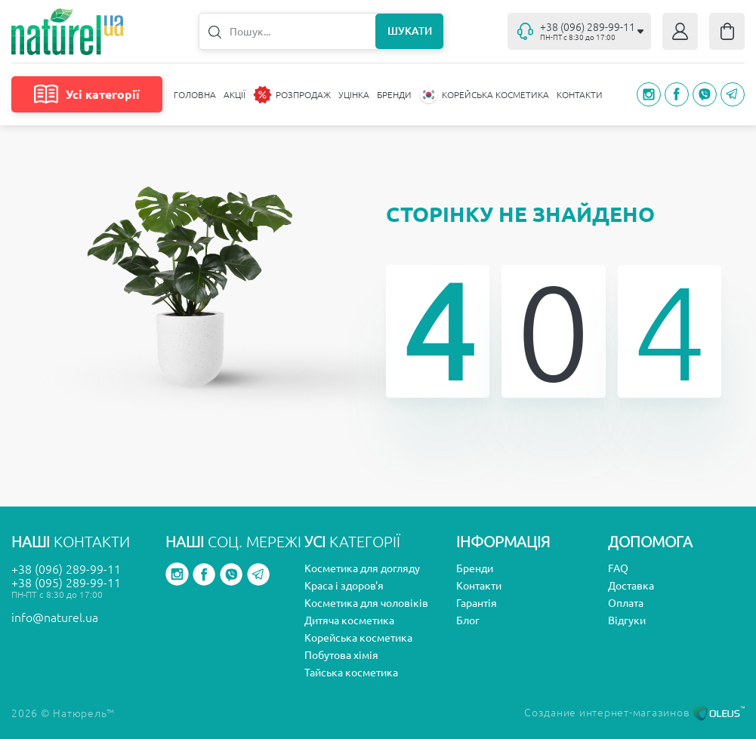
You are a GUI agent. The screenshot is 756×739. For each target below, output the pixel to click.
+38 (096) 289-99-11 (66, 569)
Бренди (394, 95)
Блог (468, 620)
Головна (195, 95)
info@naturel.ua (54, 617)
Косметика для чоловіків (366, 603)
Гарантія (476, 603)
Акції (234, 95)
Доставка (631, 586)
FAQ (618, 568)
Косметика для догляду (362, 568)
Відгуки (627, 620)
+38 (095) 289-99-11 (66, 583)
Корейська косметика (358, 638)
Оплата (625, 603)
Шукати (409, 31)
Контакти (580, 95)
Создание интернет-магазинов (634, 713)
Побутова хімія (341, 655)
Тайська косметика (351, 673)
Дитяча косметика (349, 620)
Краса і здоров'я (344, 586)
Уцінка (353, 95)
